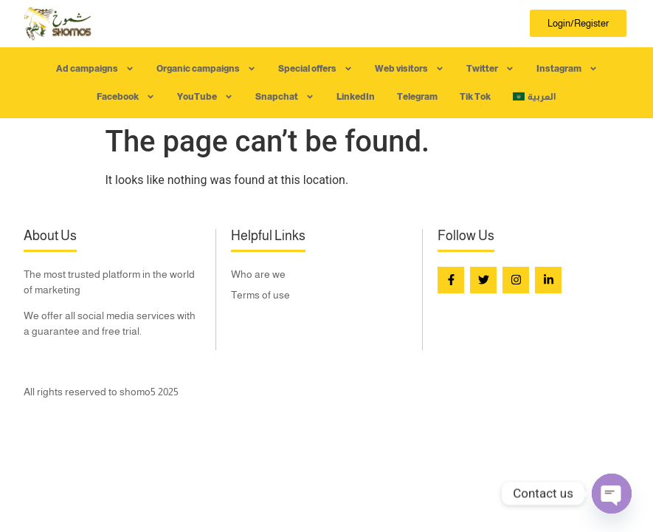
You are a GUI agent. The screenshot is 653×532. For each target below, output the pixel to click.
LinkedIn (355, 97)
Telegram (417, 97)
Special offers (315, 69)
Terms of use (260, 295)
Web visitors (409, 69)
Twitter (490, 69)
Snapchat (284, 97)
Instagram (567, 69)
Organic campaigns (206, 69)
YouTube (205, 97)
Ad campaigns (95, 69)
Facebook (126, 97)
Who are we (258, 274)
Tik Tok (475, 97)
